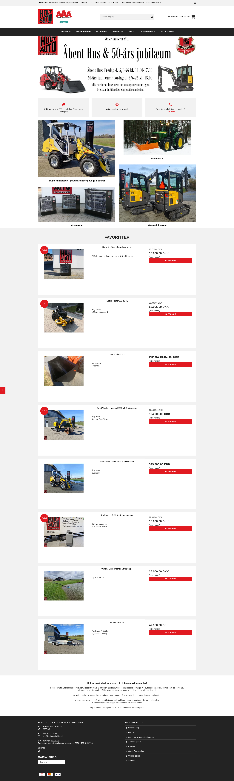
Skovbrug (101, 32)
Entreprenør (83, 32)
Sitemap (41, 748)
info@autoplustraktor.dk (53, 736)
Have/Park (118, 32)
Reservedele (148, 32)
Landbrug (65, 32)
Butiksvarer (167, 32)
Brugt (132, 32)
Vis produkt (170, 260)
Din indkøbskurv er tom (182, 17)
